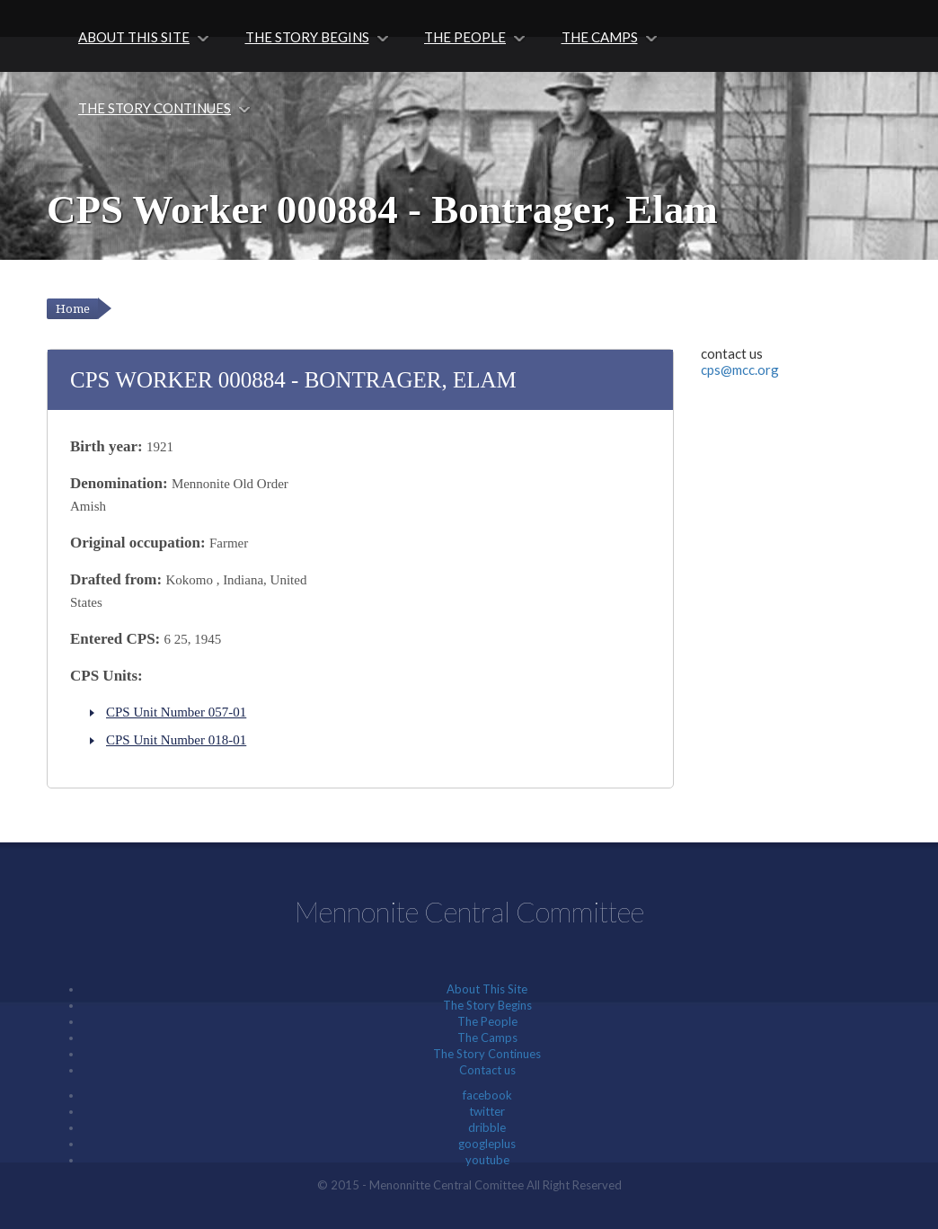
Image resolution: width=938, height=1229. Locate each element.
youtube (487, 1160)
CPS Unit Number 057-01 (176, 712)
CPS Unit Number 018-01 (176, 740)
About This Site (134, 37)
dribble (487, 1127)
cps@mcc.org (740, 369)
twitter (487, 1111)
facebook (487, 1095)
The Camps (600, 37)
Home (73, 309)
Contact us (487, 1070)
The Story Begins (307, 37)
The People (465, 37)
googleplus (487, 1143)
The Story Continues (154, 108)
